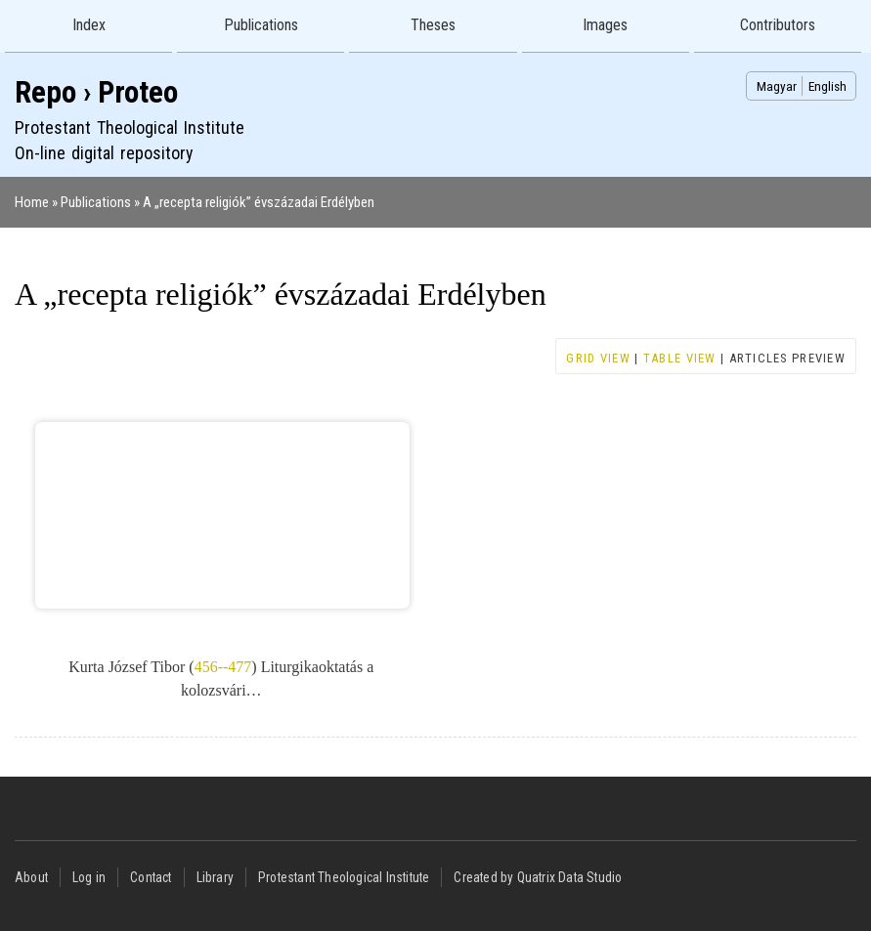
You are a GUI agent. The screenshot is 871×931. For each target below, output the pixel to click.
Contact (150, 877)
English (827, 86)
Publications (261, 25)
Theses (433, 25)
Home (32, 202)
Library (215, 877)
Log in (89, 877)
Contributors (777, 25)
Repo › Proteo (96, 92)
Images (605, 25)
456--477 (223, 666)
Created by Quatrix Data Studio (538, 877)
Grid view (598, 358)
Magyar (777, 86)
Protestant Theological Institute (343, 877)
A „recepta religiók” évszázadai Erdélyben (258, 202)
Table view (680, 358)
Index (89, 25)
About (31, 877)
